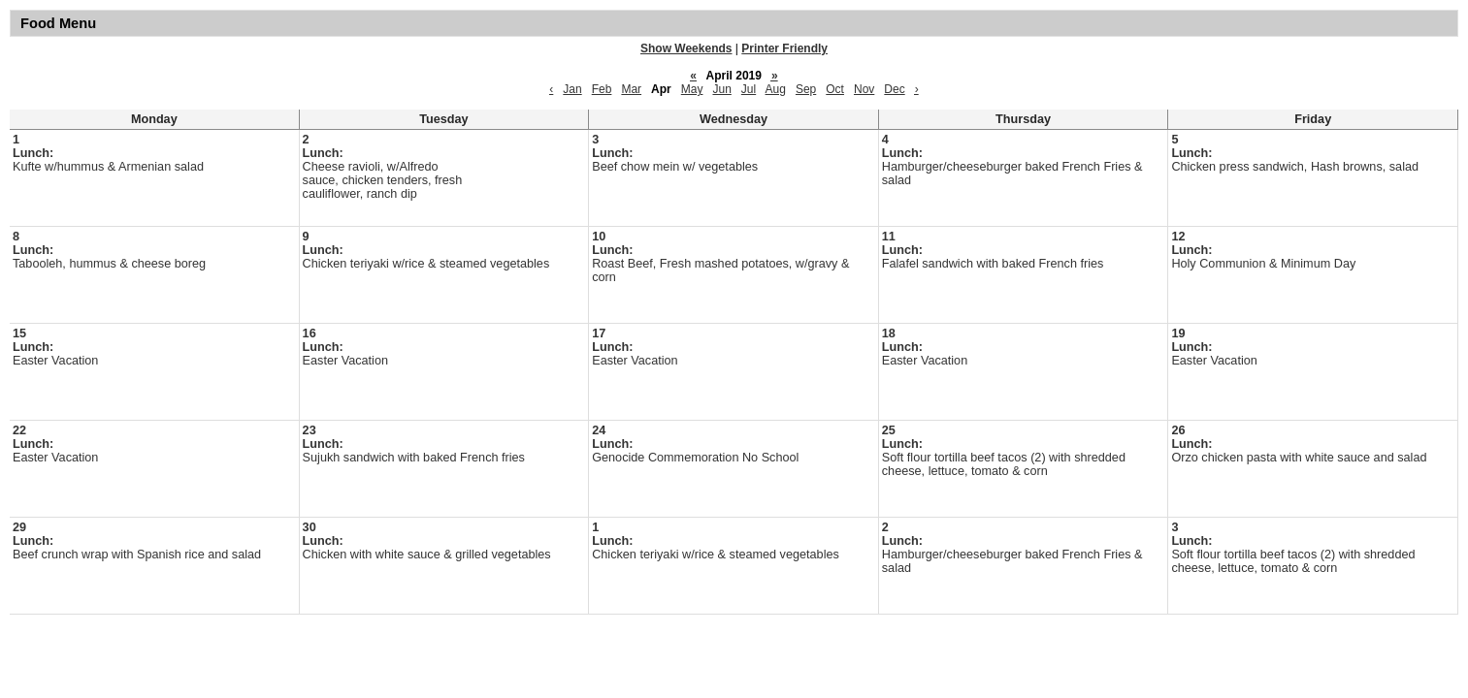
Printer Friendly (784, 48)
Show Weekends (686, 48)
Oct (835, 89)
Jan (572, 89)
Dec (894, 89)
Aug (776, 89)
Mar (631, 89)
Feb (602, 89)
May (692, 89)
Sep (806, 89)
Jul (748, 89)
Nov (864, 89)
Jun (721, 89)
